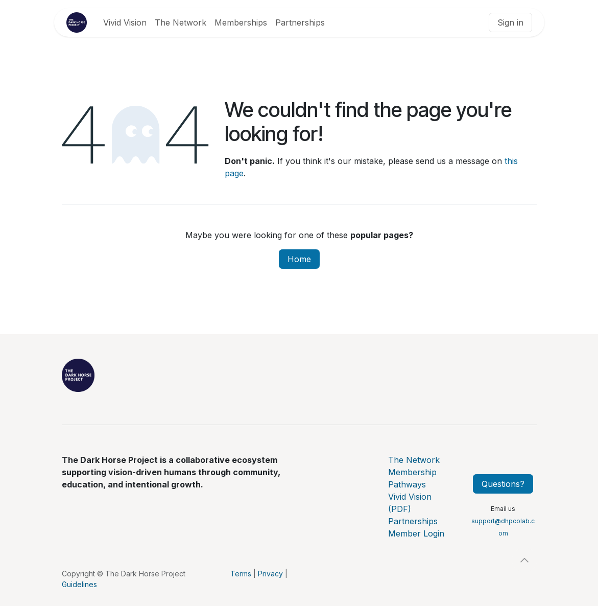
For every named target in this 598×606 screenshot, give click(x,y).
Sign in (510, 22)
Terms (240, 573)
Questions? (503, 484)
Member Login (416, 533)
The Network (414, 460)
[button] (524, 560)
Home (299, 259)
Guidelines (79, 584)
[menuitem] (125, 22)
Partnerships (413, 521)
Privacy (270, 573)
